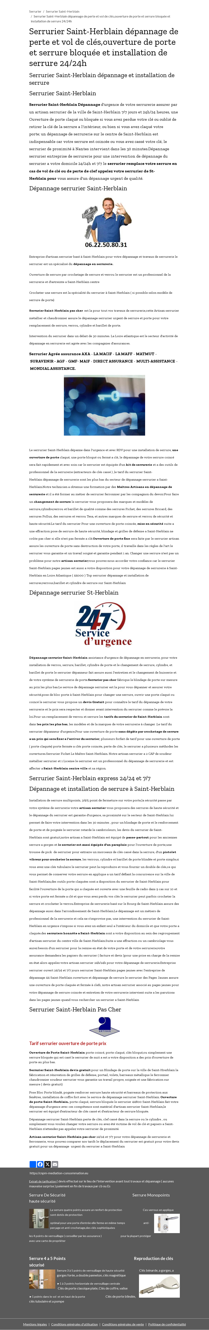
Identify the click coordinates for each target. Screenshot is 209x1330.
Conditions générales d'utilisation (74, 1324)
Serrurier (35, 11)
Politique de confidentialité (167, 1324)
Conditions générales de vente (123, 1324)
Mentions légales (35, 1324)
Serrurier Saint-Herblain (62, 11)
